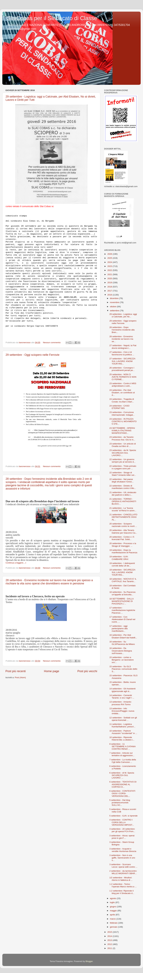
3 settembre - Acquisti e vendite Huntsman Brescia (122, 850)
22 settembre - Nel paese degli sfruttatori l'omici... (121, 480)
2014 (110, 936)
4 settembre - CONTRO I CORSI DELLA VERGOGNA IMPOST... (121, 822)
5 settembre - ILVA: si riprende (123, 816)
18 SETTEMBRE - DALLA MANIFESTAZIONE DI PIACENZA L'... (121, 601)
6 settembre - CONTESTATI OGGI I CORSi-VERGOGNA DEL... (122, 793)
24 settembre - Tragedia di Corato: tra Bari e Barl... (121, 400)
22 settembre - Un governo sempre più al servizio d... (122, 460)
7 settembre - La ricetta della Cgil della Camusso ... (122, 760)
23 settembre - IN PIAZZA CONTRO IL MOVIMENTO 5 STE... (123, 421)
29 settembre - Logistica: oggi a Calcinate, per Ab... (123, 315)
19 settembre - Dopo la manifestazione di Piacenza (123, 551)
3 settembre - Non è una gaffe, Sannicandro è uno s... (122, 857)
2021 (110, 274)
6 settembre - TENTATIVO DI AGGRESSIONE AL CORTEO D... (122, 784)
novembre (115, 302)
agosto (113, 898)
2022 (110, 270)
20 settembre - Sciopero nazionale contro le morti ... (123, 525)
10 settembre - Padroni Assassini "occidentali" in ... (123, 732)
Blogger (89, 961)
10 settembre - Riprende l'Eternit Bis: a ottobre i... (121, 738)
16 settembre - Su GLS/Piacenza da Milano (122, 643)
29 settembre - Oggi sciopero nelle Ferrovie (32, 354)
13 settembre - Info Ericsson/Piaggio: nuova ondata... (121, 711)
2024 (110, 262)
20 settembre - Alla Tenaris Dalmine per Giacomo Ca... (123, 531)
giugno (113, 906)
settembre (115, 310)
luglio (112, 902)
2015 (110, 932)
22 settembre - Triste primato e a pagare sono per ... (122, 467)
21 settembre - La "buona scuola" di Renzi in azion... (122, 509)
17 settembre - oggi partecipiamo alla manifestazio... (118, 628)
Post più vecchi (87, 671)
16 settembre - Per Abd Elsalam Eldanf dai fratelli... (123, 636)
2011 (110, 948)
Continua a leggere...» (16, 563)
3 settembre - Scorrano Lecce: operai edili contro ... (123, 865)
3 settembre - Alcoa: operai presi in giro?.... (121, 836)
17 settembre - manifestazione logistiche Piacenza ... (122, 610)
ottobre (113, 306)
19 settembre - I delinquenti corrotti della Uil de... (122, 564)
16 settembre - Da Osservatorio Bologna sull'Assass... (120, 650)
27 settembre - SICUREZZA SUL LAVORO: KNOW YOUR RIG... (122, 361)
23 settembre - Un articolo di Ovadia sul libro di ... (122, 445)
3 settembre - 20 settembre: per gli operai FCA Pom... (122, 830)
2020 (110, 278)
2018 (110, 287)
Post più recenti (15, 671)
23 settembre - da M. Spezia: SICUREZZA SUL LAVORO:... (122, 452)
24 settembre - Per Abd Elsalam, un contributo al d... (122, 392)
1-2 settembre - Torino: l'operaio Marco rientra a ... (123, 885)
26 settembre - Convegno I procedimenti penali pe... (122, 369)
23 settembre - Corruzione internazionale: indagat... (122, 413)
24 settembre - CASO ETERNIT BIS (119, 407)
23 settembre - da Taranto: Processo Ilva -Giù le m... (122, 438)
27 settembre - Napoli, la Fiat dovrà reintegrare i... (122, 346)
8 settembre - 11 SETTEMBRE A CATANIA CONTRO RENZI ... (122, 746)
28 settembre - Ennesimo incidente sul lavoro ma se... (121, 339)
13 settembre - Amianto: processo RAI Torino (120, 703)
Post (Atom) (20, 677)
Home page (51, 671)
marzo (113, 919)
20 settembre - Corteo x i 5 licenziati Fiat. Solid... (121, 538)
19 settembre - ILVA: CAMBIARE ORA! (118, 557)
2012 (110, 944)
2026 (110, 254)
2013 (110, 940)
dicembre (114, 298)
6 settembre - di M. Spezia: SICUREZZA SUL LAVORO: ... (121, 775)
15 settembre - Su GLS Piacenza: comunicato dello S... (123, 669)
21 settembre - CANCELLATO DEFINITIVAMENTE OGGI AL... (123, 517)
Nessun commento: (52, 342)
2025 (110, 258)
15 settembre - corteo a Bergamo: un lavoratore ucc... (121, 659)
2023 (110, 266)
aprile (113, 914)
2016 (110, 295)
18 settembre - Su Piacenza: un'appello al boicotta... (122, 593)
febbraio (114, 923)
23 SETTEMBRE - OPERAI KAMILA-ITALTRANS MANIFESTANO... (122, 430)
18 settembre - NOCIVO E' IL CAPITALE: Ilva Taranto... (122, 580)
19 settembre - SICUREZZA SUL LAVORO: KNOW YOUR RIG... (122, 572)
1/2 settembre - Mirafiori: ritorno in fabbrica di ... (121, 878)
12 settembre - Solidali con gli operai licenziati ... (123, 718)
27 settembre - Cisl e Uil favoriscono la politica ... (121, 353)
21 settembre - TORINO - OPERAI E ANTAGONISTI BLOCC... (122, 501)
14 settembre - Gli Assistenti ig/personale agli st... (122, 689)
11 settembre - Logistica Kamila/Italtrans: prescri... (122, 725)
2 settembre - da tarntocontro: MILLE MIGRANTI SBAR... (123, 872)
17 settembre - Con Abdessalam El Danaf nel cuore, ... (122, 619)
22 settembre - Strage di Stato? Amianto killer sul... (122, 473)
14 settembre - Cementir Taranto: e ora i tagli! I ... (121, 696)
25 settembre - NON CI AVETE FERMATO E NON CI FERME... (122, 377)
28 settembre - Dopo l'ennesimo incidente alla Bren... (122, 329)
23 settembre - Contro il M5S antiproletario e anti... (122, 384)
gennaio (114, 927)
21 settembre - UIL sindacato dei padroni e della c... (122, 493)
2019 (110, 282)
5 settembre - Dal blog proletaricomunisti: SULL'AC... (119, 802)
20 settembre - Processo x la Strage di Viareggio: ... (122, 544)
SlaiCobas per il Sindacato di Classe (52, 18)
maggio (113, 910)
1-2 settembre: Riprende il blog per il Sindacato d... (121, 892)
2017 (110, 291)
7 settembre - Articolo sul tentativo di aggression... (121, 754)
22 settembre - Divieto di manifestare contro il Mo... (122, 487)
